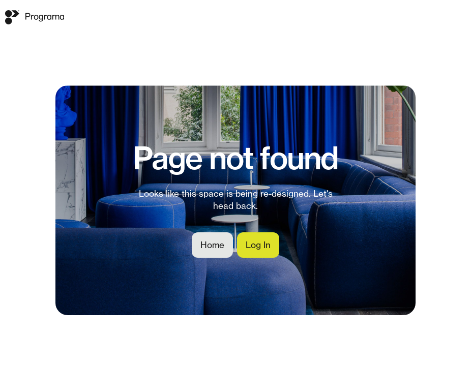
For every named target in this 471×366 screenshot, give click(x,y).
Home (212, 244)
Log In (258, 244)
